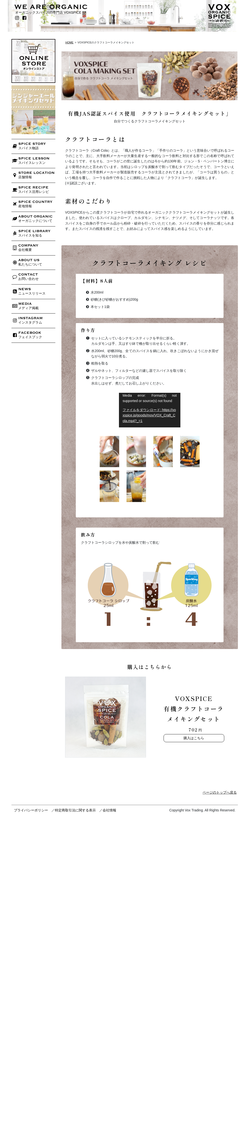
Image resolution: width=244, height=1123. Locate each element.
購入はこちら (194, 738)
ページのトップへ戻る (220, 792)
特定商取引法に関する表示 (75, 810)
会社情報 (109, 810)
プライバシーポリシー (31, 810)
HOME (69, 42)
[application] (149, 410)
